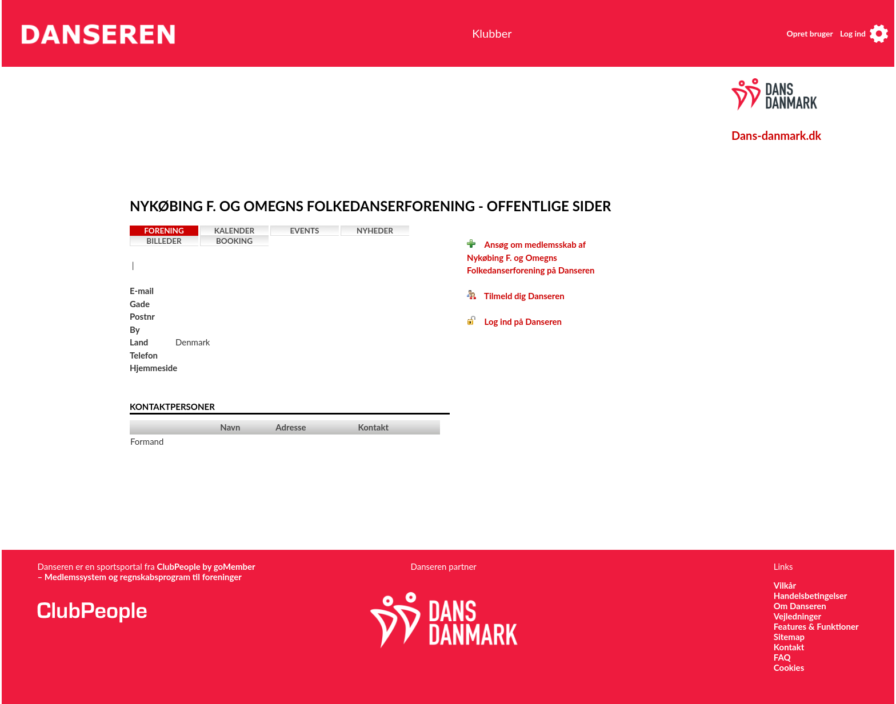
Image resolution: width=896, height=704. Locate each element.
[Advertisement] (395, 129)
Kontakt (789, 647)
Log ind (853, 33)
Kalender (234, 230)
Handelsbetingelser (810, 595)
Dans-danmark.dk (776, 135)
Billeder (163, 241)
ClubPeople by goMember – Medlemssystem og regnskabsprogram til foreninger (146, 571)
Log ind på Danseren (514, 321)
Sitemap (789, 636)
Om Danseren (800, 606)
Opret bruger (810, 33)
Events (304, 230)
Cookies (789, 667)
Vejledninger (797, 616)
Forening (164, 230)
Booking (234, 241)
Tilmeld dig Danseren (516, 296)
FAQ (782, 657)
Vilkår (785, 585)
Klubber (491, 33)
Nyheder (375, 230)
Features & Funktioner (816, 626)
